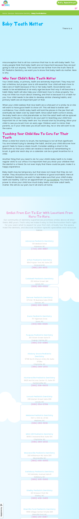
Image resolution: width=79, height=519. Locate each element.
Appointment (67, 3)
